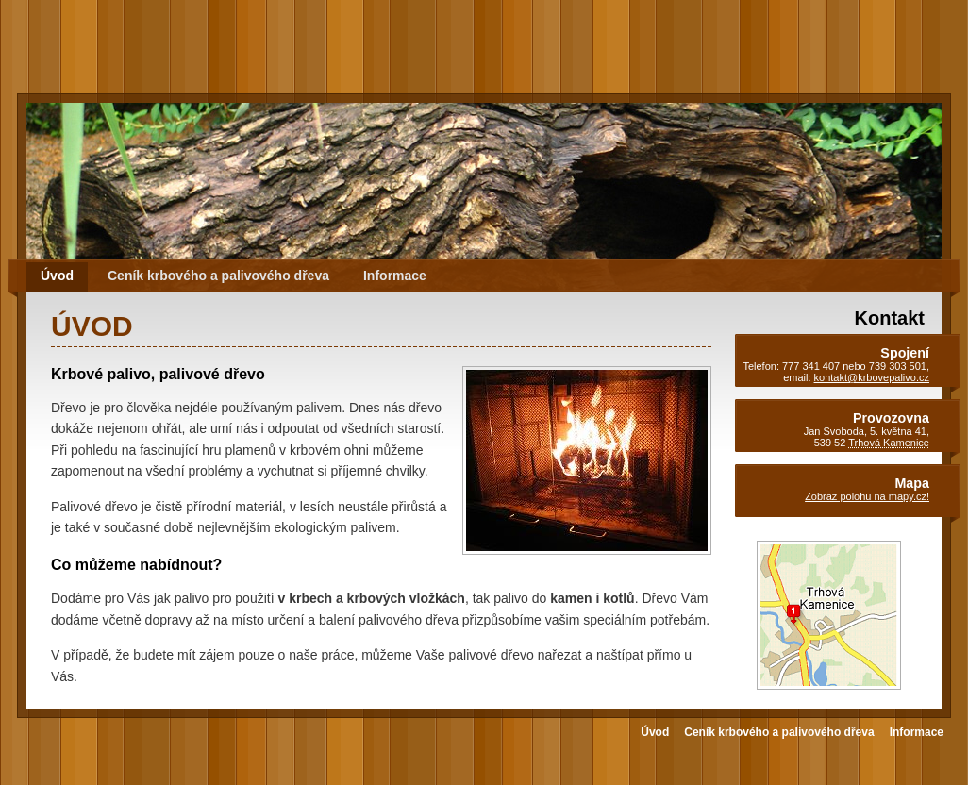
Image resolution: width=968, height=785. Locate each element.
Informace (394, 275)
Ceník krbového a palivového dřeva (218, 275)
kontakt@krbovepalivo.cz (871, 377)
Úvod (57, 275)
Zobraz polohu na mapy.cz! (867, 496)
